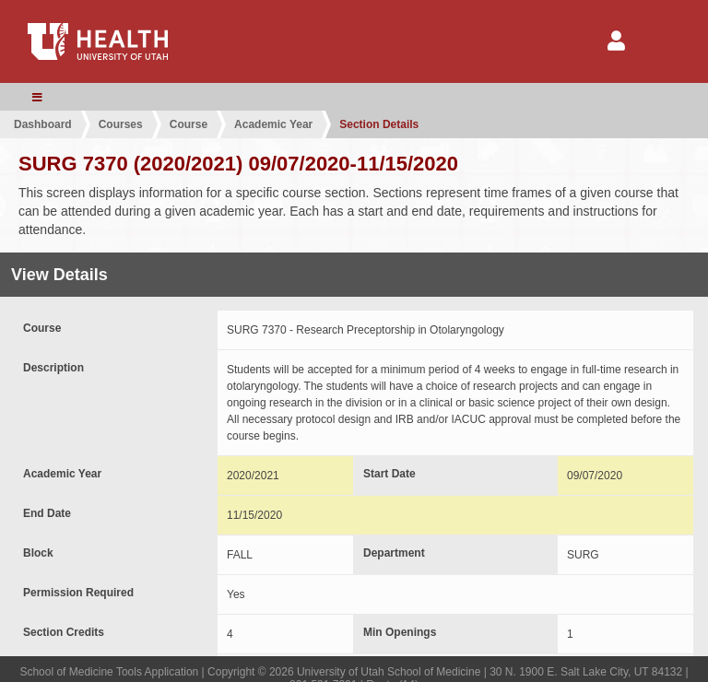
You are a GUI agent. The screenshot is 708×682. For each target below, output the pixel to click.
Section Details (379, 124)
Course (188, 124)
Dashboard (43, 124)
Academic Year (273, 124)
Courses (121, 124)
